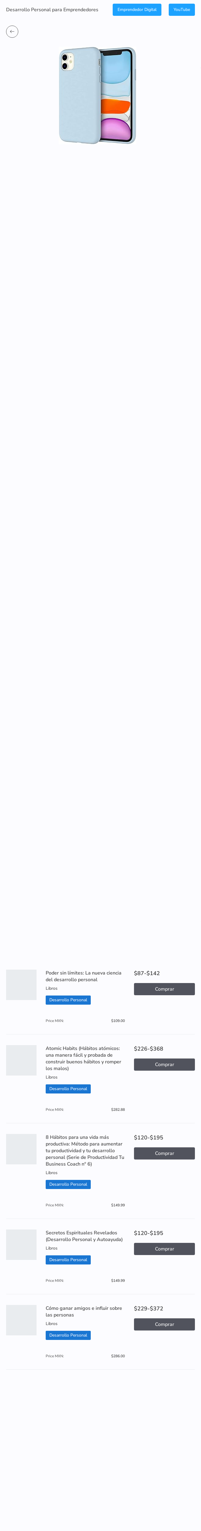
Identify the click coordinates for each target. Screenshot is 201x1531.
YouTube (182, 9)
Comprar (164, 989)
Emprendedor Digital (137, 9)
